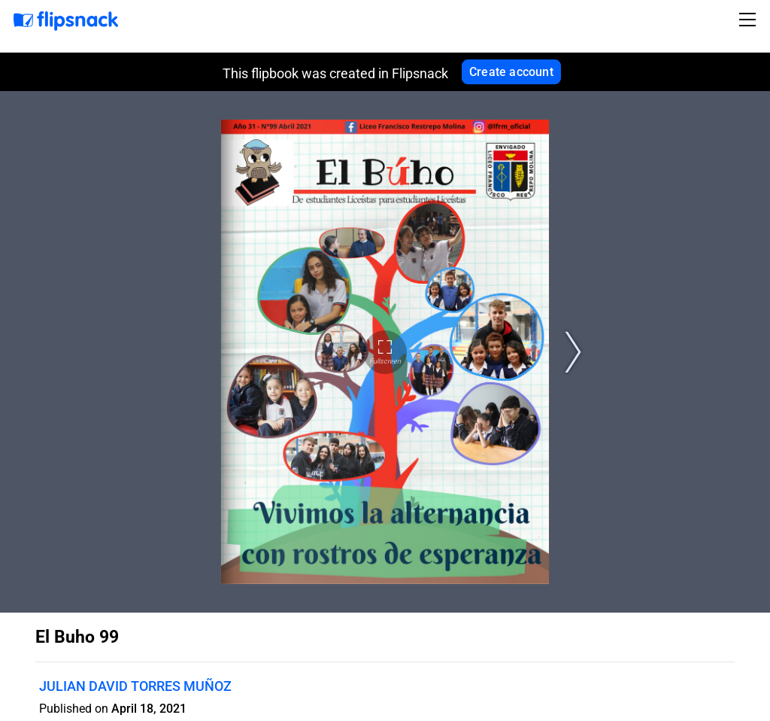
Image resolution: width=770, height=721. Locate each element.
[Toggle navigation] (749, 20)
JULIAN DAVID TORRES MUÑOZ (135, 686)
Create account (511, 72)
